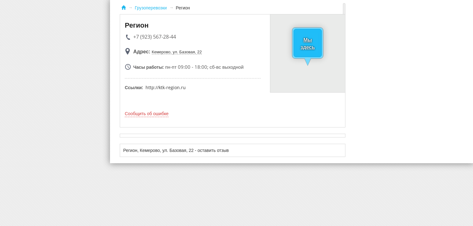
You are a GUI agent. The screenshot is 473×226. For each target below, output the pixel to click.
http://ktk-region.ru (166, 87)
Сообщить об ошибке (146, 113)
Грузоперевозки (151, 7)
